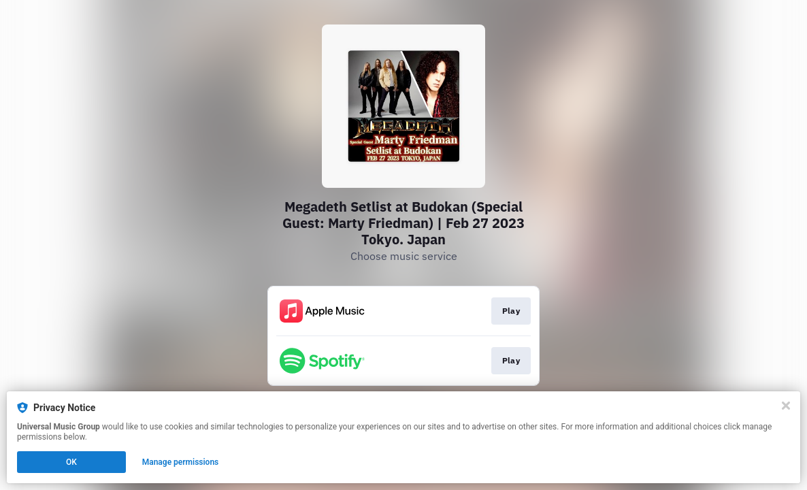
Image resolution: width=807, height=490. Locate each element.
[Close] (786, 405)
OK (71, 462)
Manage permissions (180, 462)
